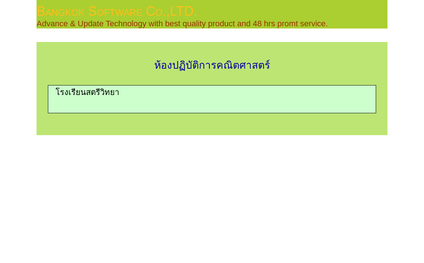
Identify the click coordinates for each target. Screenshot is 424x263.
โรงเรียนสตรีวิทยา (87, 92)
